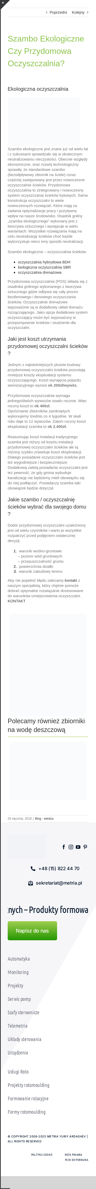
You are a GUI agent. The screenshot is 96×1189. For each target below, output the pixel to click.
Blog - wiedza (44, 818)
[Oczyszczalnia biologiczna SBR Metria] (48, 667)
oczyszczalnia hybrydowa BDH (44, 262)
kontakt (71, 580)
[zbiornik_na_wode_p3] (48, 744)
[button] (55, 868)
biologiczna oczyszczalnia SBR (44, 267)
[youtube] (78, 847)
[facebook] (63, 847)
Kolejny (78, 12)
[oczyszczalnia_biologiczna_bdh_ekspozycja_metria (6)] (48, 616)
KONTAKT (17, 601)
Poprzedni (58, 12)
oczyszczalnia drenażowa (39, 272)
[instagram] (71, 847)
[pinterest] (85, 847)
